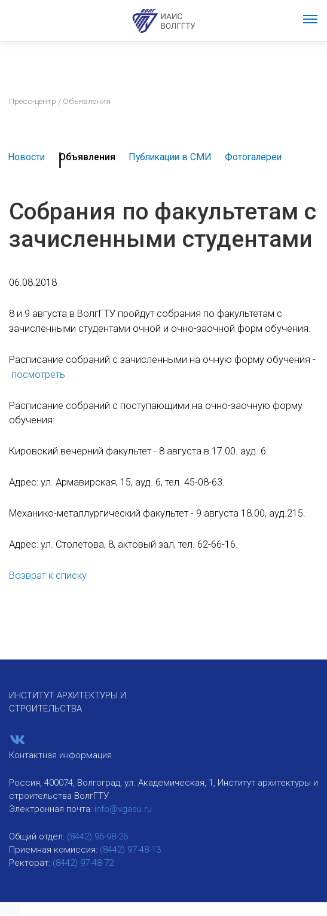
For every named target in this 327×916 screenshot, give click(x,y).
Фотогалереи (253, 157)
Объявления (87, 157)
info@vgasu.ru (123, 809)
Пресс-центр (32, 101)
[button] (10, 909)
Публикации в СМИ (170, 157)
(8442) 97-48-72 (83, 862)
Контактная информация (60, 755)
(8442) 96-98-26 (97, 836)
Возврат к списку (48, 575)
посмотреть (38, 374)
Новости (26, 157)
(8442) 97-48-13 (130, 849)
